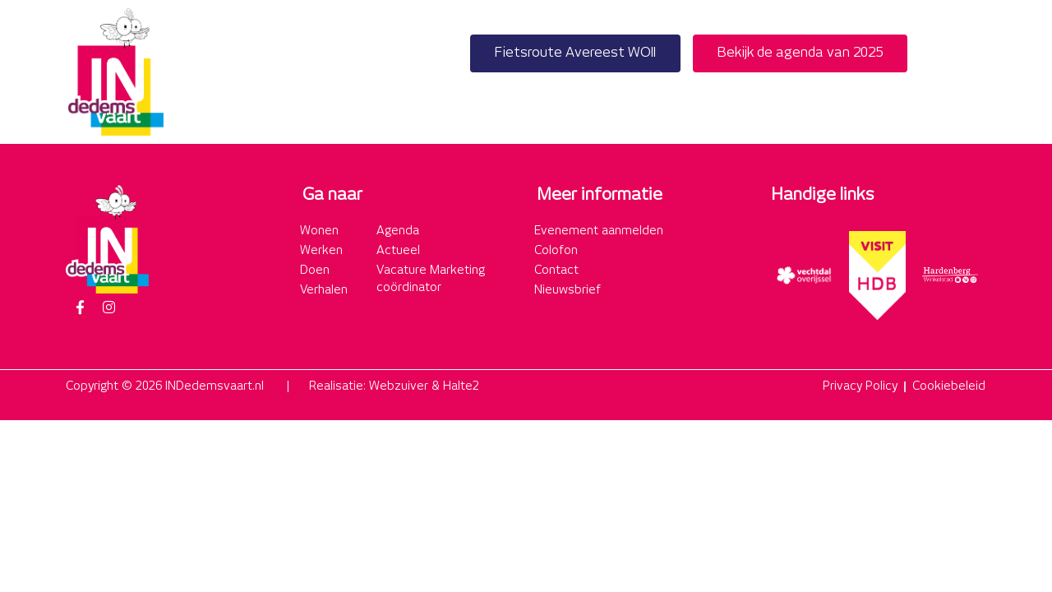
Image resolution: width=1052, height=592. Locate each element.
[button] (968, 72)
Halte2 (461, 386)
